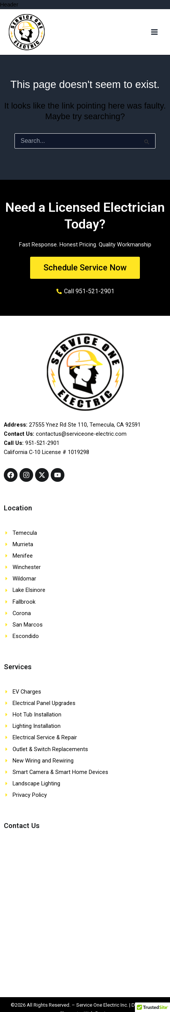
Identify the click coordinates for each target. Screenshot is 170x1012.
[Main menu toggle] (154, 32)
